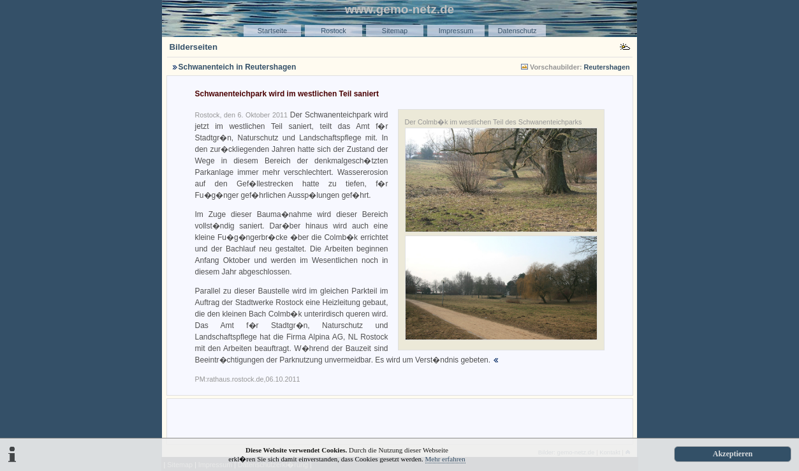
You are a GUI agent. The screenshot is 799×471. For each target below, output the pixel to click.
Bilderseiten (194, 47)
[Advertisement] (400, 420)
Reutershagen (607, 67)
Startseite (272, 30)
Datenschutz (516, 30)
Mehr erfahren (445, 459)
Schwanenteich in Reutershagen (238, 67)
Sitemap (394, 30)
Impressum (456, 30)
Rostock (333, 30)
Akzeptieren (732, 453)
